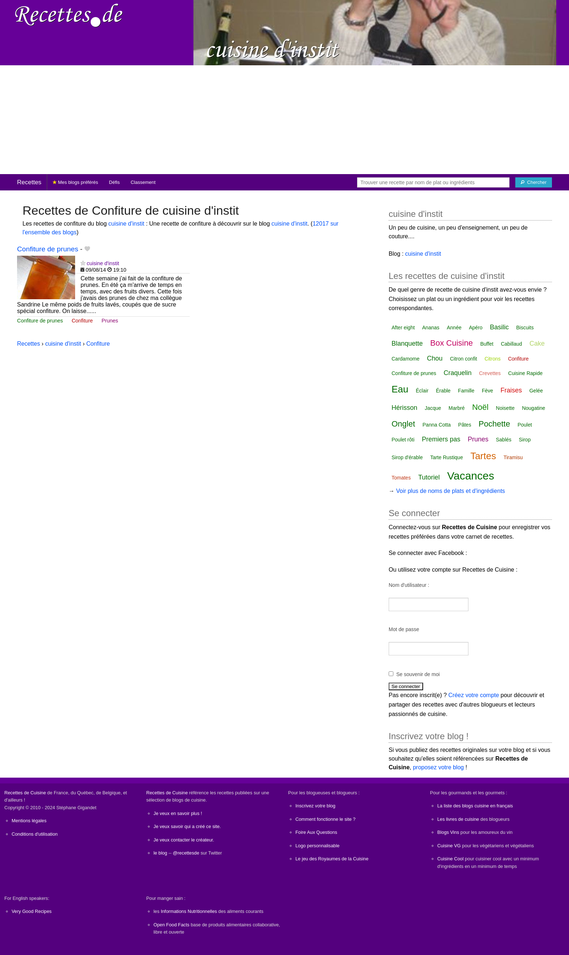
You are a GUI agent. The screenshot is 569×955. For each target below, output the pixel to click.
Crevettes (490, 373)
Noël (480, 407)
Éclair (422, 391)
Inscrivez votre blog (315, 805)
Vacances (470, 476)
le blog (160, 853)
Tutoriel (428, 477)
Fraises (511, 390)
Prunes (110, 321)
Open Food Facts (171, 924)
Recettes (29, 182)
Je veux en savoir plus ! (177, 813)
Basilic (499, 327)
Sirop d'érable (407, 457)
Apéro (475, 327)
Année (454, 327)
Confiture (82, 321)
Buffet (486, 344)
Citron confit (463, 359)
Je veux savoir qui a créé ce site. (187, 826)
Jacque (433, 408)
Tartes (483, 455)
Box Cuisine (451, 342)
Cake (537, 343)
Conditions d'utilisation (35, 834)
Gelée (536, 391)
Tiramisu (513, 457)
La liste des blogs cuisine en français (475, 805)
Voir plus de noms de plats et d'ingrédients (450, 491)
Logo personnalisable (317, 845)
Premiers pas (441, 439)
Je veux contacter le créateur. (183, 840)
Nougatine (533, 408)
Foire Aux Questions (316, 832)
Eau (400, 389)
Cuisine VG (449, 845)
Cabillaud (511, 344)
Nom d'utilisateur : (409, 585)
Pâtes (464, 425)
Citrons (492, 359)
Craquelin (457, 372)
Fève (487, 391)
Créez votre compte (474, 695)
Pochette (494, 423)
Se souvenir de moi (418, 674)
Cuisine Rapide (525, 373)
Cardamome (405, 359)
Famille (466, 391)
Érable (443, 391)
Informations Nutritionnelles (189, 911)
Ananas (430, 327)
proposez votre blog (438, 767)
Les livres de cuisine (458, 819)
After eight (403, 327)
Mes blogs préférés (75, 182)
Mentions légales (29, 820)
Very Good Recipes (32, 911)
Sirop (525, 439)
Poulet (524, 425)
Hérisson (404, 407)
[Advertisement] (284, 119)
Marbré (456, 408)
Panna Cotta (436, 425)
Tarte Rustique (446, 457)
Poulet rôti (403, 439)
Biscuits (524, 327)
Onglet (403, 423)
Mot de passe (404, 629)
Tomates (401, 478)
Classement (143, 182)
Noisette (505, 408)
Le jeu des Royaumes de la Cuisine (331, 858)
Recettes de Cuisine (25, 792)
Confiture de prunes (47, 249)
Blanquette (407, 343)
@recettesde (186, 853)
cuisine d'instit (126, 224)
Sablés (503, 439)
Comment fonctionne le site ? (325, 819)
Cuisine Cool (450, 858)
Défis (114, 182)
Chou (434, 358)
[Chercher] (533, 182)
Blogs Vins (448, 832)
